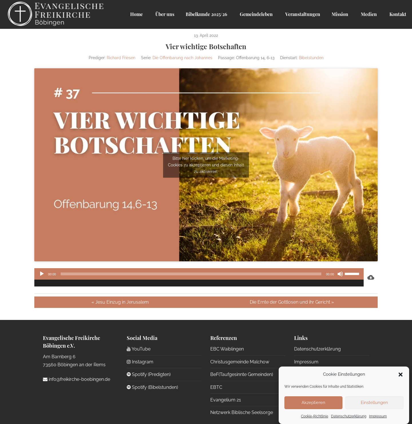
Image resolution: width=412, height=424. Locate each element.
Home (136, 14)
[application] (199, 277)
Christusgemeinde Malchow (239, 362)
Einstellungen (374, 402)
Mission (340, 14)
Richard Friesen (121, 57)
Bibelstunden (311, 57)
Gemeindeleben (256, 14)
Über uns (164, 14)
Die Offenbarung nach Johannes (182, 57)
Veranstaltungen (302, 14)
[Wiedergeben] (42, 274)
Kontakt (397, 14)
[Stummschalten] (340, 274)
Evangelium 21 (225, 400)
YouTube (138, 349)
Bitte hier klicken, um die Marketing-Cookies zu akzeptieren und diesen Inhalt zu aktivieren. (206, 165)
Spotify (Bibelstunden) (152, 387)
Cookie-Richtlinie (314, 416)
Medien (368, 14)
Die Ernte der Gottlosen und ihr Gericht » (292, 302)
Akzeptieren (313, 402)
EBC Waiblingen (227, 349)
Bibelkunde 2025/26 (206, 14)
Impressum (378, 416)
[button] (400, 374)
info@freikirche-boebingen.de (76, 379)
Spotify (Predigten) (149, 374)
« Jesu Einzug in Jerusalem (120, 302)
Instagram (140, 362)
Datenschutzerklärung (348, 416)
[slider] (191, 273)
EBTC (216, 387)
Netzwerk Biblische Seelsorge (241, 412)
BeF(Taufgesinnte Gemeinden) (241, 374)
